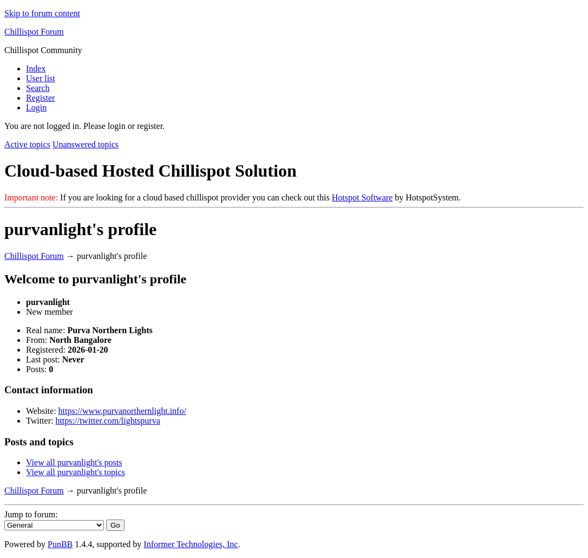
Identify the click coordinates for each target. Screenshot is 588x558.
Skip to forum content (42, 13)
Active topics (27, 144)
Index (35, 68)
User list (40, 78)
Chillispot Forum (34, 31)
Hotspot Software (362, 197)
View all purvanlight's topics (75, 472)
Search (38, 88)
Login (36, 107)
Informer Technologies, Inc (190, 544)
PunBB (60, 544)
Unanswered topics (86, 144)
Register (40, 97)
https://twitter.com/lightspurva (107, 420)
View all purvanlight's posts (74, 462)
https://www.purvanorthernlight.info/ (122, 411)
